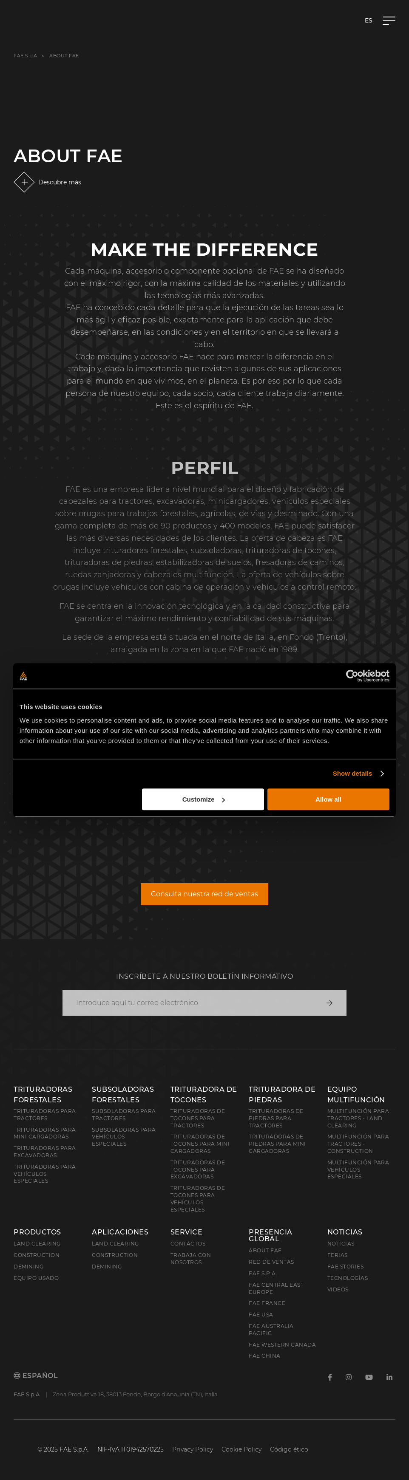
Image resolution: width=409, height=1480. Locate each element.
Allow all (328, 799)
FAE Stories (345, 1266)
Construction (37, 1255)
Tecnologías (347, 1278)
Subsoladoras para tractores (124, 1114)
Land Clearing (115, 1243)
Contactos (188, 1243)
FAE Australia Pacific (271, 1329)
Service (186, 1232)
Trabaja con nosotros (190, 1258)
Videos (338, 1289)
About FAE (265, 1250)
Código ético (289, 1449)
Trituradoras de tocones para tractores (197, 1118)
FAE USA (261, 1314)
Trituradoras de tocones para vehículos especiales (197, 1198)
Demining (28, 1266)
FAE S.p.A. (26, 56)
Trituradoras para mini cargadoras (45, 1133)
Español (36, 1376)
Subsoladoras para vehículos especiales (124, 1137)
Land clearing (37, 1243)
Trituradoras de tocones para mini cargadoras (200, 1143)
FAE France (267, 1303)
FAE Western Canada (282, 1345)
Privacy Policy (192, 1449)
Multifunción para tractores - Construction (358, 1143)
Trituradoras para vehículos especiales (45, 1174)
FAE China (265, 1356)
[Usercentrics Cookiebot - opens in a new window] (352, 675)
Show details (352, 773)
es (368, 20)
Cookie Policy (241, 1449)
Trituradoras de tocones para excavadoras (197, 1169)
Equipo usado (36, 1278)
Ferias (337, 1255)
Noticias (345, 1232)
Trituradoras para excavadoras (45, 1151)
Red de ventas (271, 1262)
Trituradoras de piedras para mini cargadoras (277, 1143)
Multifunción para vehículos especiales (358, 1169)
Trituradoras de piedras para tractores (276, 1118)
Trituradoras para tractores (45, 1114)
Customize (203, 799)
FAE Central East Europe (276, 1288)
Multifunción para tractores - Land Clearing (358, 1118)
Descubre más (59, 182)
